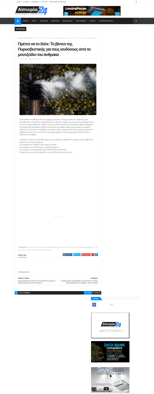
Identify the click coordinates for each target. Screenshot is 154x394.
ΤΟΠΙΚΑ (26, 21)
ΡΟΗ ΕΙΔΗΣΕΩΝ (110, 244)
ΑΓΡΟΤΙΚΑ (44, 21)
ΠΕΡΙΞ (34, 21)
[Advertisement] (57, 266)
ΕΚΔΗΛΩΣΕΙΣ (68, 21)
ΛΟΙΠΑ (92, 21)
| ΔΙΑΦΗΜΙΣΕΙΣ (35, 1)
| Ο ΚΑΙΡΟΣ (26, 1)
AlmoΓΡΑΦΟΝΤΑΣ (106, 21)
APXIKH (19, 1)
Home (20, 38)
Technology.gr (48, 391)
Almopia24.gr (22, 249)
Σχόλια (129, 244)
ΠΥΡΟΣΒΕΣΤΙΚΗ (27, 38)
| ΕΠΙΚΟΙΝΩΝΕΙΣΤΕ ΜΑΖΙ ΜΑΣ (57, 1)
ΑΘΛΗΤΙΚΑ (55, 21)
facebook (92, 295)
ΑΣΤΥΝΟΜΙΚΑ (81, 21)
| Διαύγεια (44, 1)
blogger (83, 295)
